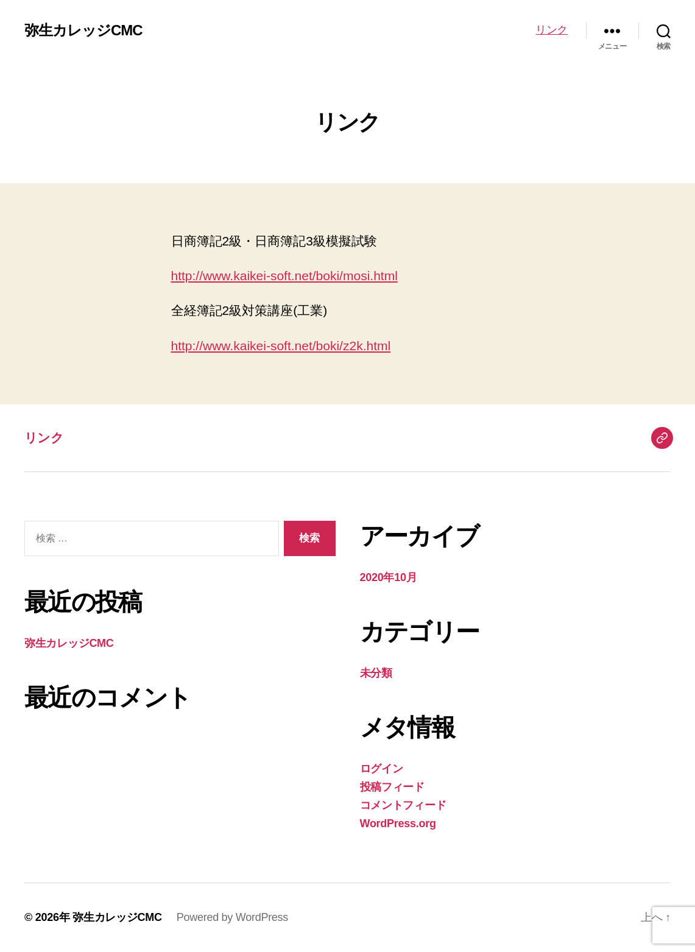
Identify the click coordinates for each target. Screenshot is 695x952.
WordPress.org (398, 823)
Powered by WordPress (232, 917)
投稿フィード (392, 787)
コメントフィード (403, 805)
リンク (551, 30)
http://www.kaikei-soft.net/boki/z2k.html (281, 346)
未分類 (376, 673)
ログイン (381, 769)
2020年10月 (388, 577)
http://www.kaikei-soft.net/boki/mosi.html (284, 276)
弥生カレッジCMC (83, 30)
